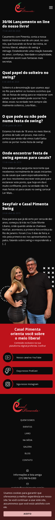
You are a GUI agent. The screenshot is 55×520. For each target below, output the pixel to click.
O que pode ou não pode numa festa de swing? (24, 118)
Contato (27, 460)
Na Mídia (27, 440)
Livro (28, 433)
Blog (27, 453)
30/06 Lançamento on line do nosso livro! (26, 24)
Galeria (27, 446)
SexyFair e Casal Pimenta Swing (25, 206)
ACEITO (27, 513)
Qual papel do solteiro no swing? (25, 74)
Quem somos (27, 420)
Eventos (27, 426)
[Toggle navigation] (51, 7)
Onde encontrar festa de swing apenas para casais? (26, 155)
